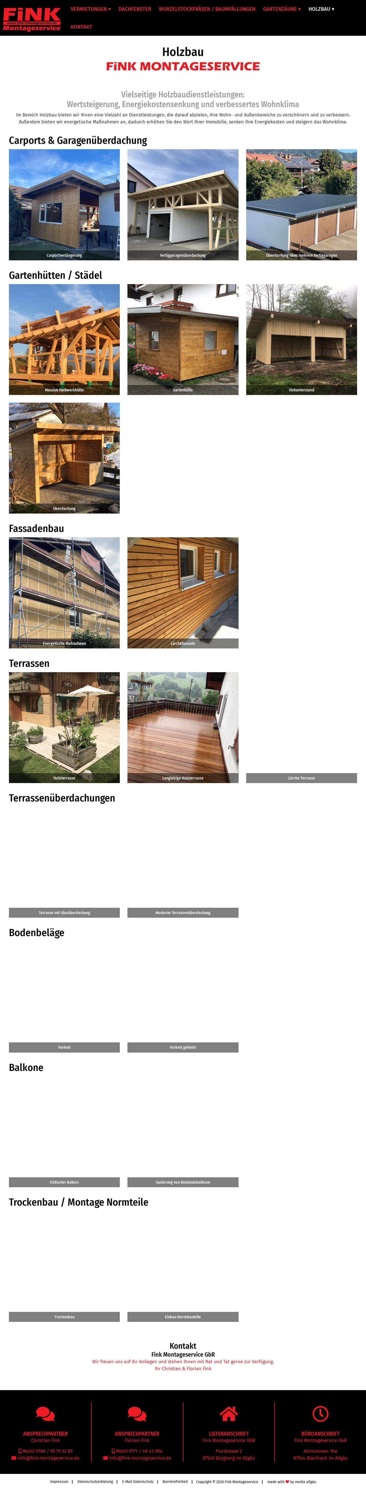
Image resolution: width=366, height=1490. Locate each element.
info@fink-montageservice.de (47, 1458)
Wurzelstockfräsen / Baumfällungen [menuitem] (207, 9)
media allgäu (305, 1482)
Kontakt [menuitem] (81, 27)
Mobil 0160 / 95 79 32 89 (47, 1451)
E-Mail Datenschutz (138, 1482)
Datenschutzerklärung (95, 1482)
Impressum (59, 1482)
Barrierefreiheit (175, 1482)
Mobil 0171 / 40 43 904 (138, 1451)
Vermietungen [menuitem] (89, 9)
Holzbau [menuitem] (319, 9)
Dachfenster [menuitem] (135, 9)
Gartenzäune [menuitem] (280, 9)
